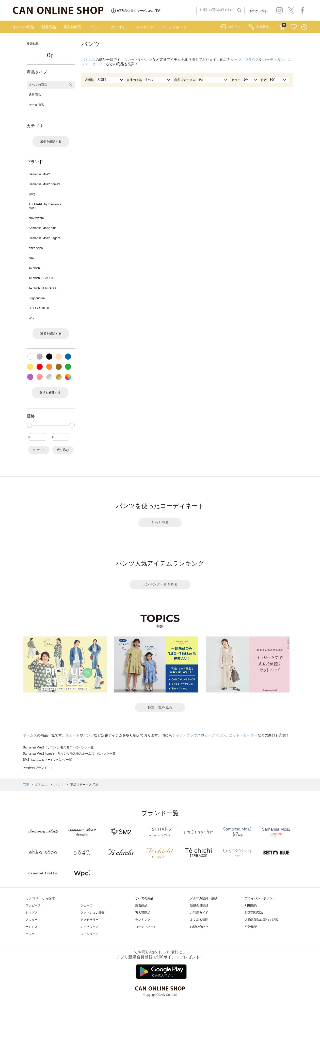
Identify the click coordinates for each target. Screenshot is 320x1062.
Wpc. (32, 318)
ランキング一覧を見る (160, 584)
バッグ (30, 934)
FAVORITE (294, 27)
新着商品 (49, 27)
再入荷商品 (72, 27)
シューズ (86, 905)
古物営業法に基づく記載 (261, 920)
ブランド (96, 27)
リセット (39, 450)
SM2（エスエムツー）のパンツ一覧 (47, 759)
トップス (31, 912)
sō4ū (32, 258)
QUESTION (304, 27)
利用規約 (251, 905)
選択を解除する (50, 141)
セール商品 (36, 105)
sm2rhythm (36, 218)
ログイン (234, 27)
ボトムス (88, 60)
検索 (238, 10)
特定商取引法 (254, 912)
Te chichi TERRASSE (43, 288)
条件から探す (258, 11)
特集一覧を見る (160, 707)
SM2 (32, 194)
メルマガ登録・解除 (203, 898)
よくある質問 (199, 920)
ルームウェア (89, 934)
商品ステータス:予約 (84, 784)
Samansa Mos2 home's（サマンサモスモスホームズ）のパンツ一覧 (69, 753)
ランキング (145, 27)
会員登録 (262, 27)
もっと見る (160, 522)
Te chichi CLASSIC (41, 278)
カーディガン (273, 60)
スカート (131, 60)
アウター (31, 920)
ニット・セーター (243, 735)
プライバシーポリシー (260, 898)
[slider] (29, 425)
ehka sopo (36, 248)
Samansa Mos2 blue (42, 228)
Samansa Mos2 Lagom (44, 238)
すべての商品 (23, 27)
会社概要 (251, 927)
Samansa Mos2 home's (44, 184)
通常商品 (35, 94)
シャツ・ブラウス (245, 60)
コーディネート (174, 27)
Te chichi (35, 268)
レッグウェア (89, 927)
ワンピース (33, 905)
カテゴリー (120, 27)
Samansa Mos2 (39, 174)
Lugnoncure (37, 298)
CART (282, 25)
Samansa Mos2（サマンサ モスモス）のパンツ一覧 (58, 747)
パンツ (147, 60)
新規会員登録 (199, 905)
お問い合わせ (199, 927)
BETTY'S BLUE (39, 308)
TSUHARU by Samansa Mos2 (45, 206)
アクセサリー (89, 920)
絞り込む (63, 450)
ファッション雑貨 (92, 912)
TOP (26, 784)
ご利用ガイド (199, 912)
